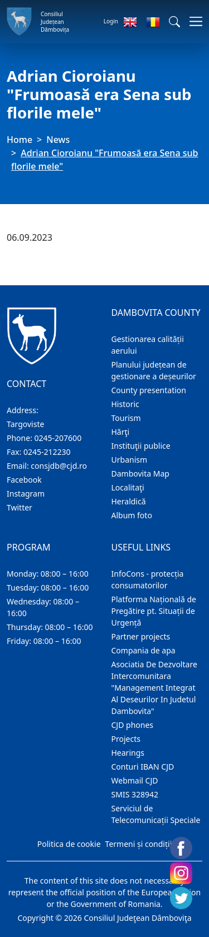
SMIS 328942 (135, 794)
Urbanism (129, 459)
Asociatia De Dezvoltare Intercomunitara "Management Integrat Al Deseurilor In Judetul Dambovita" (154, 687)
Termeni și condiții (138, 844)
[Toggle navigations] (192, 21)
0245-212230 (47, 452)
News (58, 139)
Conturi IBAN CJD (142, 766)
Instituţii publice (141, 445)
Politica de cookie (69, 844)
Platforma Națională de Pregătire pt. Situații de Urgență (153, 611)
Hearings (128, 752)
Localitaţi (127, 487)
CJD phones (132, 725)
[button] (174, 21)
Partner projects (141, 636)
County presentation (148, 390)
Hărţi (120, 432)
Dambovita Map (140, 473)
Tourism (126, 418)
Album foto (131, 515)
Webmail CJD (134, 780)
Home (19, 139)
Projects (125, 738)
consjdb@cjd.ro (59, 465)
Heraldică (128, 501)
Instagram (26, 493)
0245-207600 (58, 438)
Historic (125, 404)
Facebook (24, 479)
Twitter (19, 507)
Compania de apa (143, 650)
